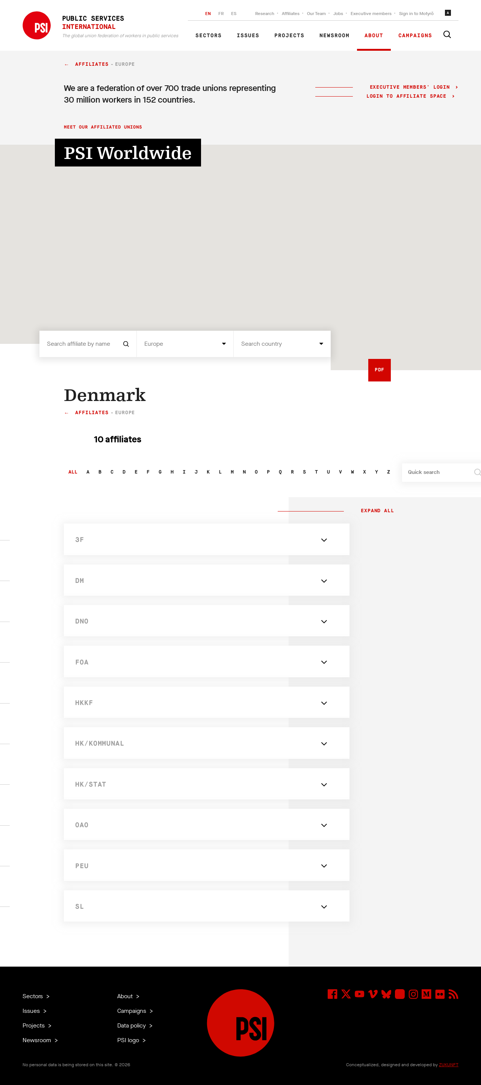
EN (208, 14)
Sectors (208, 35)
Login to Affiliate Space (408, 96)
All (72, 472)
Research (264, 14)
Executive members (371, 14)
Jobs (338, 14)
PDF (380, 370)
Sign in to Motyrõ (416, 14)
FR (221, 14)
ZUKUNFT (448, 1065)
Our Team (316, 14)
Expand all (375, 511)
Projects (289, 35)
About (374, 35)
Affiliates (290, 14)
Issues (248, 35)
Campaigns (415, 35)
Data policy (132, 1025)
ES (233, 14)
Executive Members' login (409, 87)
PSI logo (129, 1040)
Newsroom (334, 35)
